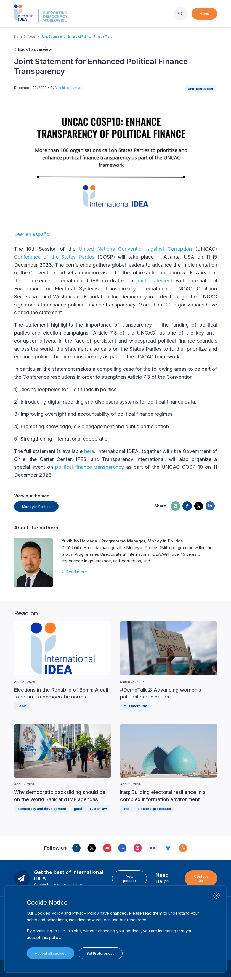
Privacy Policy (85, 913)
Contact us (201, 878)
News (31, 36)
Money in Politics (36, 506)
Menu (204, 13)
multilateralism (135, 706)
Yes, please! (129, 878)
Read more (76, 571)
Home (18, 36)
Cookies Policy (48, 913)
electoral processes (154, 809)
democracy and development (41, 809)
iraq (126, 809)
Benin (21, 706)
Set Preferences (101, 953)
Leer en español (32, 234)
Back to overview (35, 49)
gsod (78, 809)
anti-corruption (200, 89)
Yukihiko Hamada (69, 88)
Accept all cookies (50, 953)
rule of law (98, 809)
